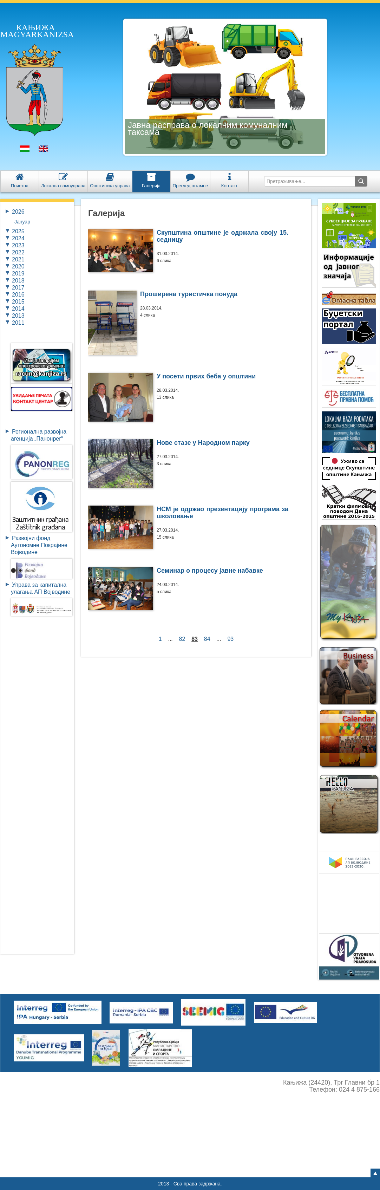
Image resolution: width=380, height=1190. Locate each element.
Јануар (22, 222)
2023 (18, 245)
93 (230, 639)
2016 (18, 295)
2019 (18, 274)
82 (182, 639)
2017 (18, 288)
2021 (18, 259)
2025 (18, 231)
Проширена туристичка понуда (188, 294)
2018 (18, 281)
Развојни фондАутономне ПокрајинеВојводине (39, 545)
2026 (18, 212)
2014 (18, 309)
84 (207, 639)
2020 (18, 266)
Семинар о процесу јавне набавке (210, 570)
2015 (18, 302)
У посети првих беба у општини (206, 376)
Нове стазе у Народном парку (203, 442)
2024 (18, 238)
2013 (18, 316)
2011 (18, 323)
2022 (18, 252)
